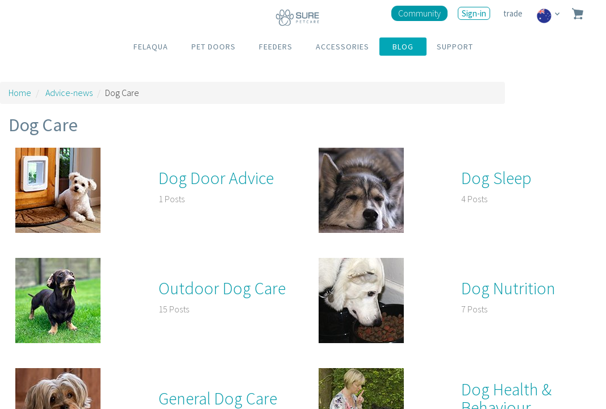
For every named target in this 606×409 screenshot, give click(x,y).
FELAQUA (150, 46)
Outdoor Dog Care (222, 288)
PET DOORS (213, 46)
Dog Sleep (496, 178)
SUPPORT (455, 46)
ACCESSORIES (342, 46)
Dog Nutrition (508, 288)
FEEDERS (275, 46)
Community (419, 13)
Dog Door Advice (216, 178)
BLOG (402, 46)
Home (20, 92)
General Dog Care (217, 398)
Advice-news (69, 92)
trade (513, 13)
